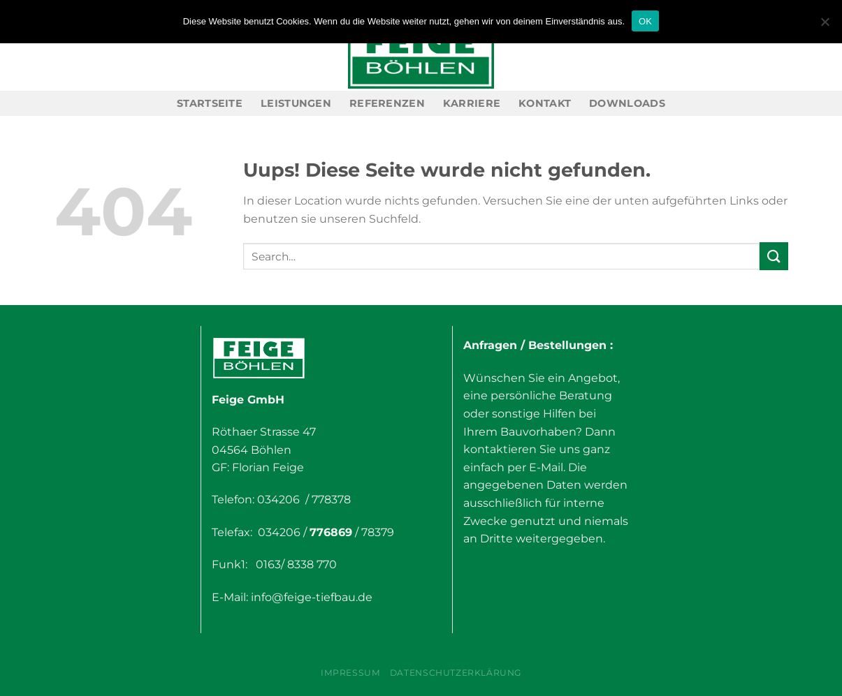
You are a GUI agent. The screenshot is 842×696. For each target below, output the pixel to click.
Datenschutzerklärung (455, 672)
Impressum (351, 672)
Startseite (209, 103)
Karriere (471, 103)
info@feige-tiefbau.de (311, 597)
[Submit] (773, 255)
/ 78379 (373, 532)
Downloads (627, 103)
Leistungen (296, 103)
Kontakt (544, 103)
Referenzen (387, 103)
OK (645, 21)
